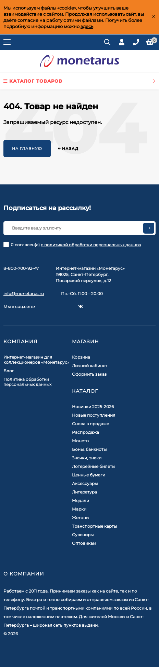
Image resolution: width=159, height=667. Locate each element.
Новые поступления (93, 415)
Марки (79, 509)
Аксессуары (85, 483)
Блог (8, 370)
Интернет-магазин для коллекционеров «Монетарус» (36, 360)
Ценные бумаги (88, 474)
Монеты (80, 440)
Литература (84, 492)
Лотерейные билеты (93, 466)
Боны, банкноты (89, 449)
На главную (27, 148)
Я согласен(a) (72, 244)
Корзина (81, 357)
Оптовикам (84, 543)
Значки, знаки (86, 457)
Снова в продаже (90, 423)
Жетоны (80, 517)
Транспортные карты (94, 526)
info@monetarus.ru (23, 293)
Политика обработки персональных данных (27, 382)
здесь (87, 26)
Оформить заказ (89, 374)
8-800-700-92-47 (21, 268)
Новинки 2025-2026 (93, 406)
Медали (80, 500)
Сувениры (83, 534)
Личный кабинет (89, 365)
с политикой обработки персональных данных (91, 244)
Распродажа (85, 432)
